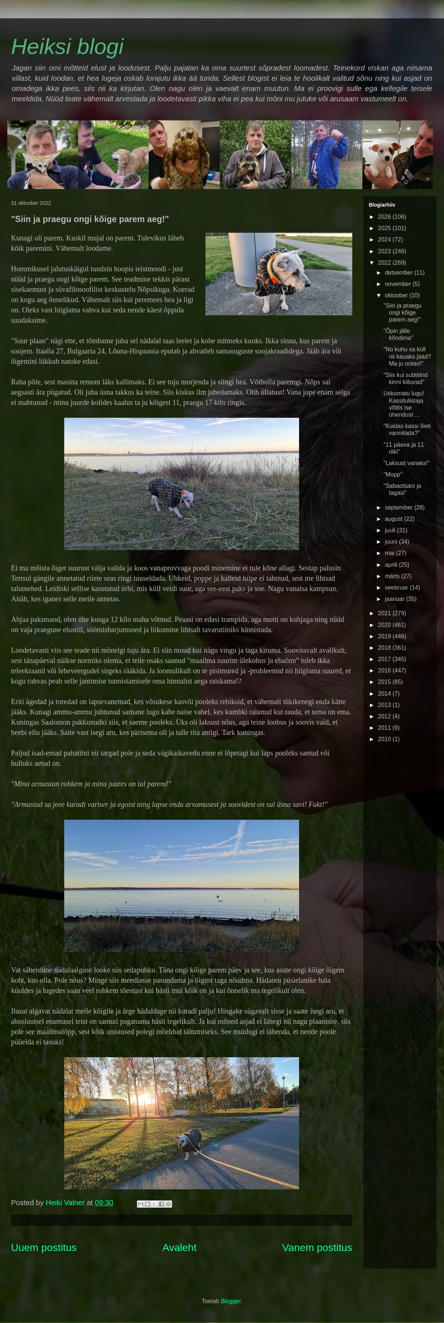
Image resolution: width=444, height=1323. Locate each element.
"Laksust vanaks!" (406, 463)
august (394, 519)
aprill (392, 565)
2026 (385, 217)
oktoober (397, 295)
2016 (385, 670)
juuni (392, 542)
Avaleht (180, 1247)
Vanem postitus (317, 1247)
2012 (385, 716)
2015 (385, 682)
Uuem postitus (44, 1247)
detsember (399, 272)
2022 (385, 263)
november (399, 284)
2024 (385, 239)
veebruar (397, 587)
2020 (385, 625)
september (399, 507)
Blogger (231, 1301)
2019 (385, 636)
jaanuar (395, 599)
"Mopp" (392, 474)
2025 (385, 228)
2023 (385, 251)
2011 (385, 728)
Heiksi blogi (67, 46)
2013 (385, 705)
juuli (391, 530)
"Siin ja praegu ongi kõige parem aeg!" (402, 312)
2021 (385, 613)
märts (393, 576)
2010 (385, 739)
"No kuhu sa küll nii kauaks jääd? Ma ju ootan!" (407, 356)
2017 (385, 659)
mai (390, 553)
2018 (385, 648)
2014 (385, 694)
